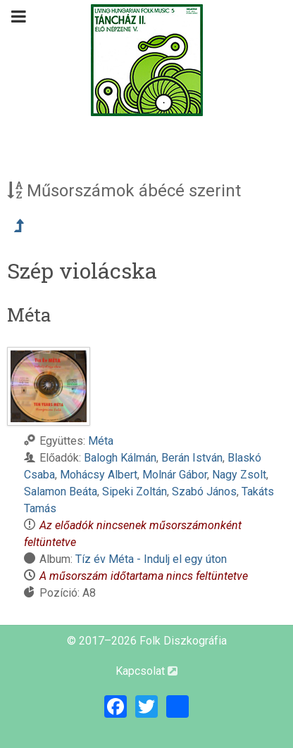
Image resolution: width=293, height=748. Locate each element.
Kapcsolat (146, 671)
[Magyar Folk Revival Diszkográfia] (146, 60)
